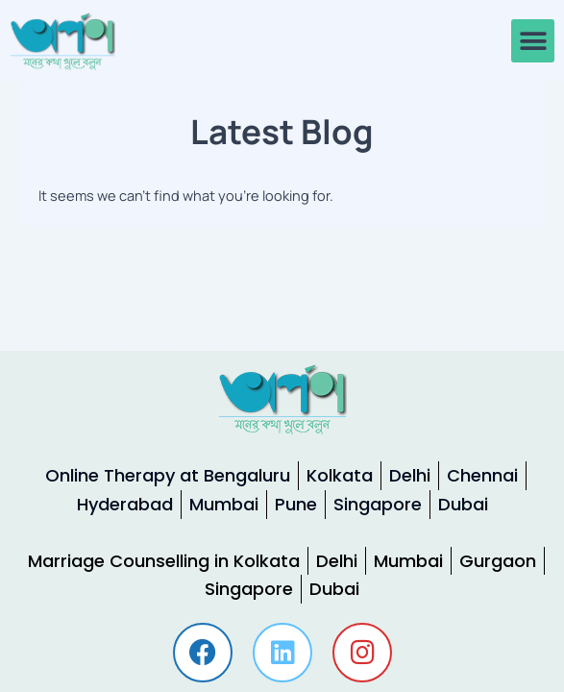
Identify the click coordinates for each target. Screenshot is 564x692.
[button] (532, 40)
